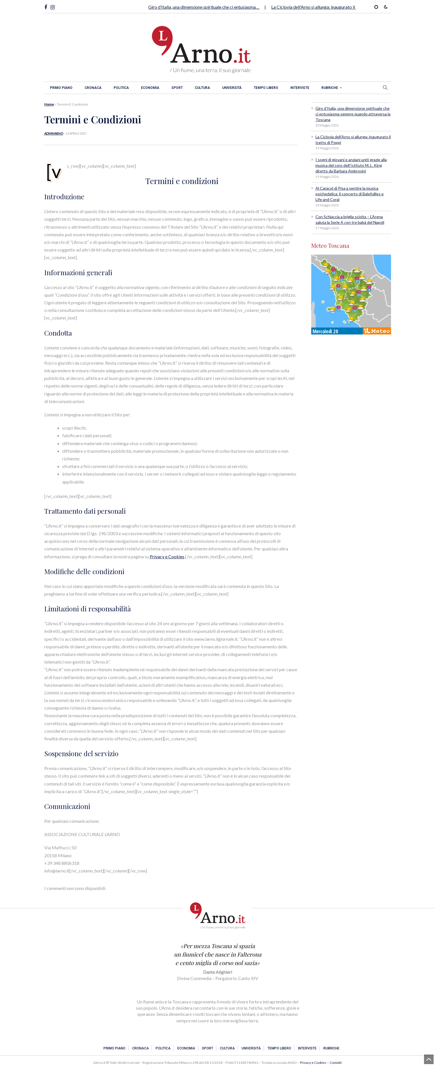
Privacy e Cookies (167, 556)
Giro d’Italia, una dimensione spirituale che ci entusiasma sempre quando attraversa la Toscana (352, 114)
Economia (150, 88)
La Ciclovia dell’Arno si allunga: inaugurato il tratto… (321, 7)
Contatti (336, 1062)
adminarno (53, 133)
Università (232, 88)
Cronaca (93, 88)
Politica (121, 88)
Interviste (299, 88)
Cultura (202, 88)
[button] (385, 87)
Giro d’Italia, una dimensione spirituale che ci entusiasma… (204, 7)
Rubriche (329, 88)
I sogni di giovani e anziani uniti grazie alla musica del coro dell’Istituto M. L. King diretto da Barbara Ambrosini (351, 165)
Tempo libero (266, 88)
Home (49, 104)
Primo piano (61, 88)
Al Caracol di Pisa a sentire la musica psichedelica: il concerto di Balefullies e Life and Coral (349, 194)
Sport (177, 88)
